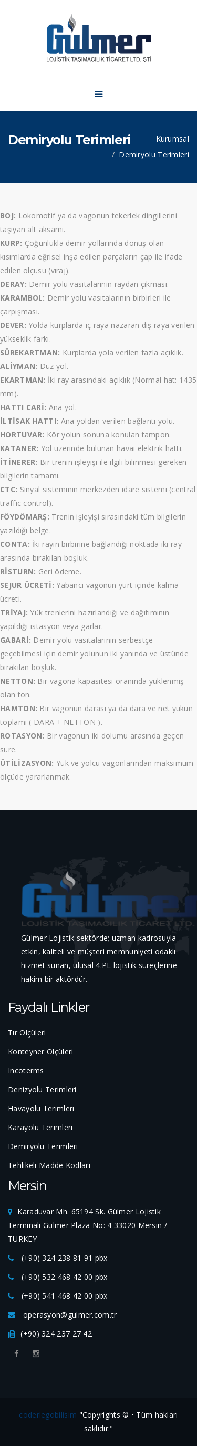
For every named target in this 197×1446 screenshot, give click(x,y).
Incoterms (26, 1070)
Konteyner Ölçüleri (40, 1051)
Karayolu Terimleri (40, 1127)
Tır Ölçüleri (27, 1033)
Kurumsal (172, 139)
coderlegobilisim (48, 1415)
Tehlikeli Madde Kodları (49, 1165)
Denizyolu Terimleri (42, 1089)
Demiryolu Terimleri (154, 154)
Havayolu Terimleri (41, 1108)
